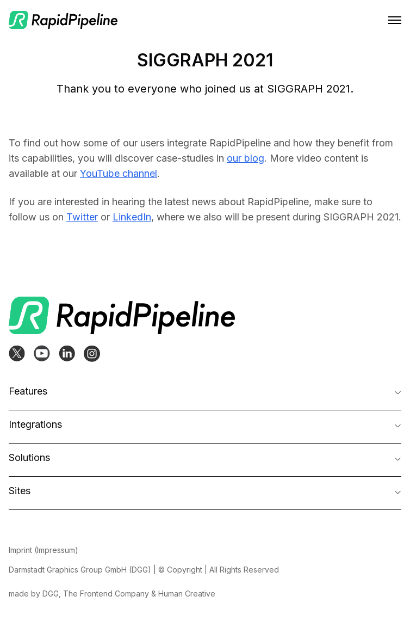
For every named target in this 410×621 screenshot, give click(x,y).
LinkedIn (132, 217)
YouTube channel (118, 173)
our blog (245, 158)
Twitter (82, 217)
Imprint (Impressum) (43, 550)
